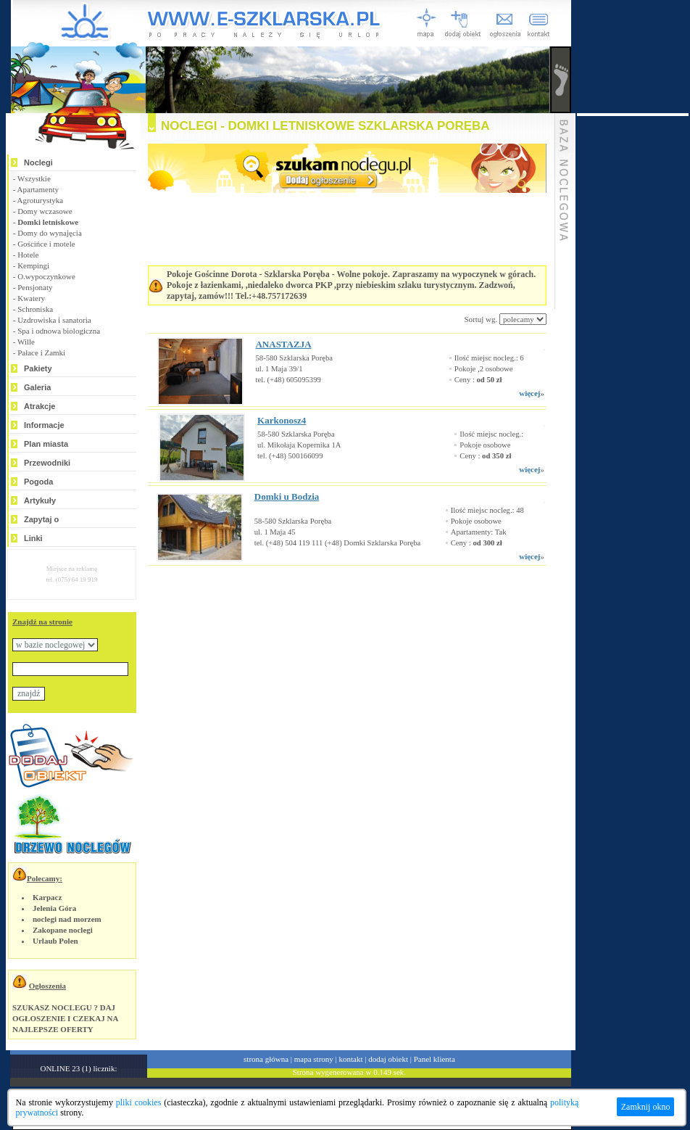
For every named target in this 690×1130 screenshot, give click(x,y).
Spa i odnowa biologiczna (58, 330)
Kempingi (33, 265)
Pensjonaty (34, 287)
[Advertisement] (329, 609)
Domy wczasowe (44, 211)
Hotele (27, 254)
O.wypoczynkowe (46, 276)
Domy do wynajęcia (49, 232)
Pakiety (38, 368)
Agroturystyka (40, 200)
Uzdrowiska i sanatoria (54, 320)
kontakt (351, 1059)
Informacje (44, 425)
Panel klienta (434, 1059)
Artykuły (40, 500)
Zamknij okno (645, 1107)
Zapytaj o (41, 519)
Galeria (37, 387)
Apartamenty (38, 189)
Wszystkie (34, 178)
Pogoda (38, 481)
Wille (26, 341)
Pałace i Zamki (41, 352)
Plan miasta (46, 444)
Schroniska (35, 309)
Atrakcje (39, 406)
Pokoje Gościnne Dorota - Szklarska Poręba (248, 274)
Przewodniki (47, 462)
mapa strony (313, 1059)
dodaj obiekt (388, 1059)
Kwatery (31, 298)
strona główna (266, 1059)
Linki (33, 538)
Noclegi (38, 162)
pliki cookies (139, 1102)
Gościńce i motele (46, 243)
